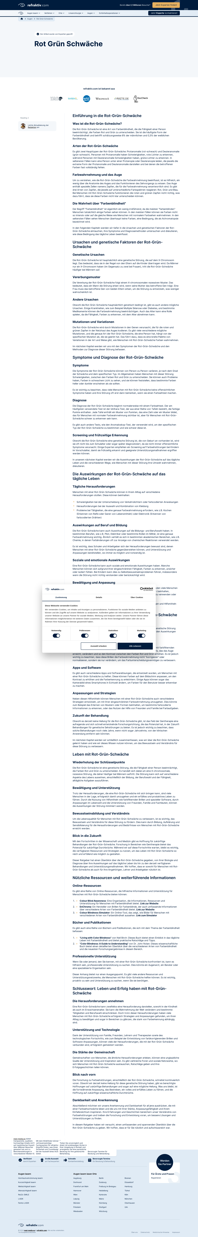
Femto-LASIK (23, 1203)
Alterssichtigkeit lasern (27, 1190)
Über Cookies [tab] (137, 597)
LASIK (20, 1199)
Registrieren (156, 1178)
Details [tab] (99, 597)
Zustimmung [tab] (61, 597)
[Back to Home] (21, 18)
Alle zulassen (135, 646)
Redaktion (32, 127)
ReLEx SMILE (23, 1195)
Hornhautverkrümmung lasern (30, 1178)
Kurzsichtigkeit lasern (27, 1182)
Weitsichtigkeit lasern (27, 1186)
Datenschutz (145, 1232)
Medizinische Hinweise (161, 1232)
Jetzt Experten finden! (166, 5)
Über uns (134, 1232)
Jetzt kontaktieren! (164, 13)
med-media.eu (20, 1139)
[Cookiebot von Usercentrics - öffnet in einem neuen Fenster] (142, 589)
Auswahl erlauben (99, 646)
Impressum (176, 1232)
